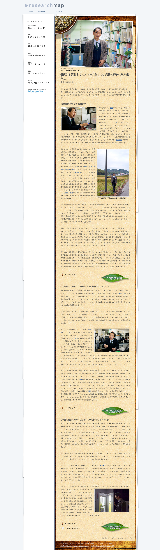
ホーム (31, 11)
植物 (90, 166)
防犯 (111, 108)
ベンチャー (100, 465)
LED (90, 391)
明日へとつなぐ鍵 (39, 64)
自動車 (66, 193)
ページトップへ (69, 275)
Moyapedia (39, 92)
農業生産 (119, 140)
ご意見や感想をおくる (71, 528)
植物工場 (122, 293)
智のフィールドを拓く (39, 28)
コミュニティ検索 (56, 11)
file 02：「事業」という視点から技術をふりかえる (114, 411)
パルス (80, 379)
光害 (116, 122)
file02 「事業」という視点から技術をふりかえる (74, 546)
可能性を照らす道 (39, 46)
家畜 (73, 169)
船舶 (71, 193)
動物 (85, 166)
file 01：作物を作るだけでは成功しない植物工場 (114, 278)
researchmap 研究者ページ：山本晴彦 (71, 543)
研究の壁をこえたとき (39, 83)
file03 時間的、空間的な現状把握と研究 (102, 546)
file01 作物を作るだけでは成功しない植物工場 (99, 543)
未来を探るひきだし (39, 55)
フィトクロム (73, 338)
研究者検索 (41, 11)
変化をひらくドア (39, 73)
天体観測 (78, 172)
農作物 (67, 169)
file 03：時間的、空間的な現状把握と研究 (114, 527)
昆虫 (76, 166)
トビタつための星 (39, 37)
